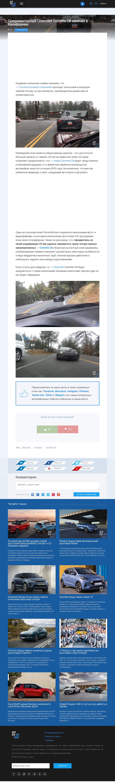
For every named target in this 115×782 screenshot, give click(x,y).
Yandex (53, 495)
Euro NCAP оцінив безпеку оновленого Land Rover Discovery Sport (29, 706)
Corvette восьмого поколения (35, 87)
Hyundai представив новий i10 (76, 598)
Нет (68, 429)
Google (58, 495)
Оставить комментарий (86, 495)
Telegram (59, 395)
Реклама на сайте (53, 737)
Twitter (48, 395)
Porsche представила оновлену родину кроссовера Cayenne (30, 652)
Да (47, 429)
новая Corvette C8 (64, 161)
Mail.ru (43, 495)
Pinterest (83, 391)
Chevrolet (58, 267)
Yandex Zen (38, 395)
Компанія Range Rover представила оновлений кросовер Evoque (28, 599)
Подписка (62, 766)
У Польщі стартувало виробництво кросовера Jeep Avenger (79, 652)
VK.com (32, 495)
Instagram (72, 391)
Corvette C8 (46, 248)
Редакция (49, 741)
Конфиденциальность (55, 733)
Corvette (38, 448)
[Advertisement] (57, 60)
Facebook (48, 391)
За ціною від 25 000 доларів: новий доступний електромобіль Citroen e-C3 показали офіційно (29, 544)
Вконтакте (60, 391)
